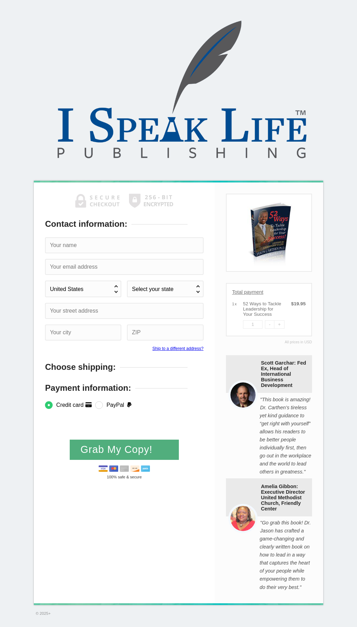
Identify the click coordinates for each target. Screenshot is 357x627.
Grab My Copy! (118, 449)
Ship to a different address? (178, 348)
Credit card (74, 405)
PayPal (119, 405)
